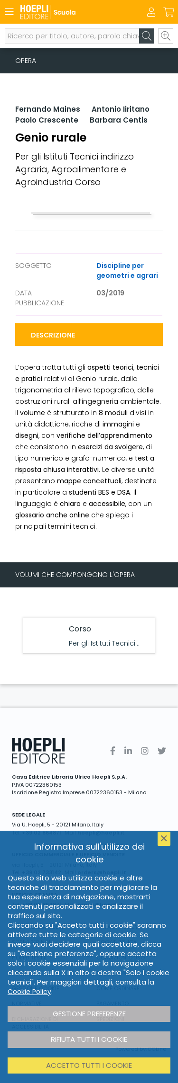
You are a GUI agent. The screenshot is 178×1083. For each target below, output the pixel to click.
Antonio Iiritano (121, 109)
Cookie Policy (29, 991)
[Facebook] (112, 751)
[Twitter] (162, 751)
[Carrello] (168, 12)
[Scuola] (72, 12)
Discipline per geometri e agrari (127, 270)
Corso (80, 628)
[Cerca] (146, 36)
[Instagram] (145, 751)
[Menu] (9, 12)
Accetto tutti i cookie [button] (89, 1065)
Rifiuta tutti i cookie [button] (89, 1039)
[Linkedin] (128, 751)
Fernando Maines (47, 109)
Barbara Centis (119, 120)
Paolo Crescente (46, 120)
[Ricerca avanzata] (165, 36)
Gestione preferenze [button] (89, 1014)
